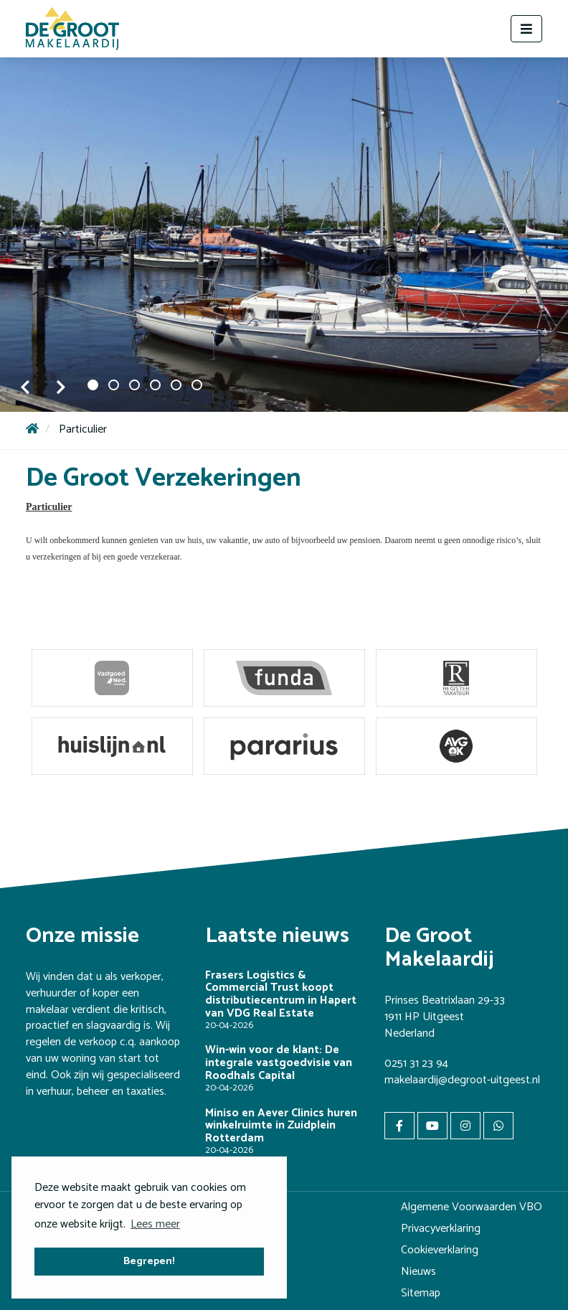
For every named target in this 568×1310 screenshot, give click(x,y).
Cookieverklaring (439, 1250)
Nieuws (418, 1271)
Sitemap (420, 1293)
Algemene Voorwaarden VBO (471, 1207)
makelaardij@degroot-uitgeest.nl (462, 1080)
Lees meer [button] (155, 1224)
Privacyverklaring (441, 1228)
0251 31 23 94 (416, 1063)
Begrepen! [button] (149, 1261)
